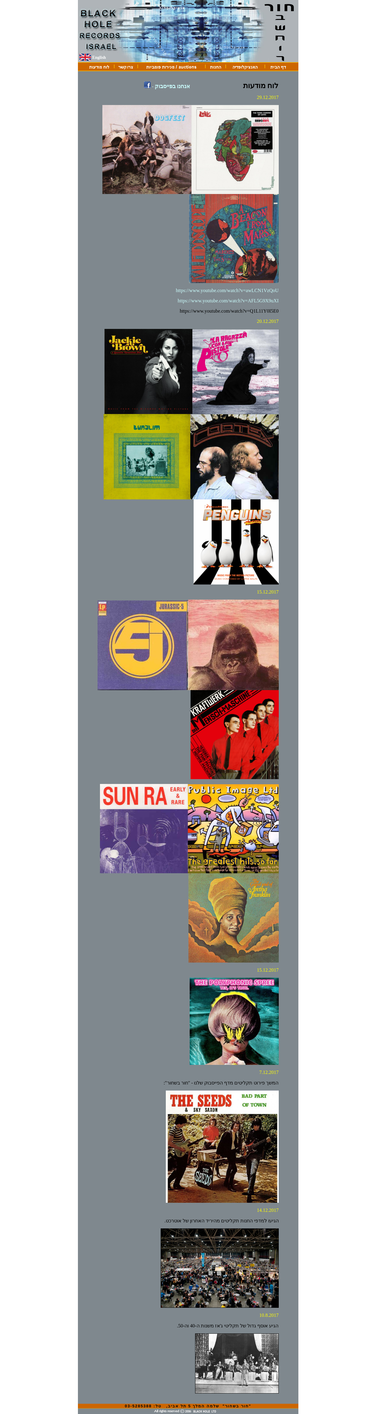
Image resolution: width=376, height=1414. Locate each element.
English (99, 57)
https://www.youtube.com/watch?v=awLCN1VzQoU (227, 290)
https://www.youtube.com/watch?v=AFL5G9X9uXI (228, 300)
